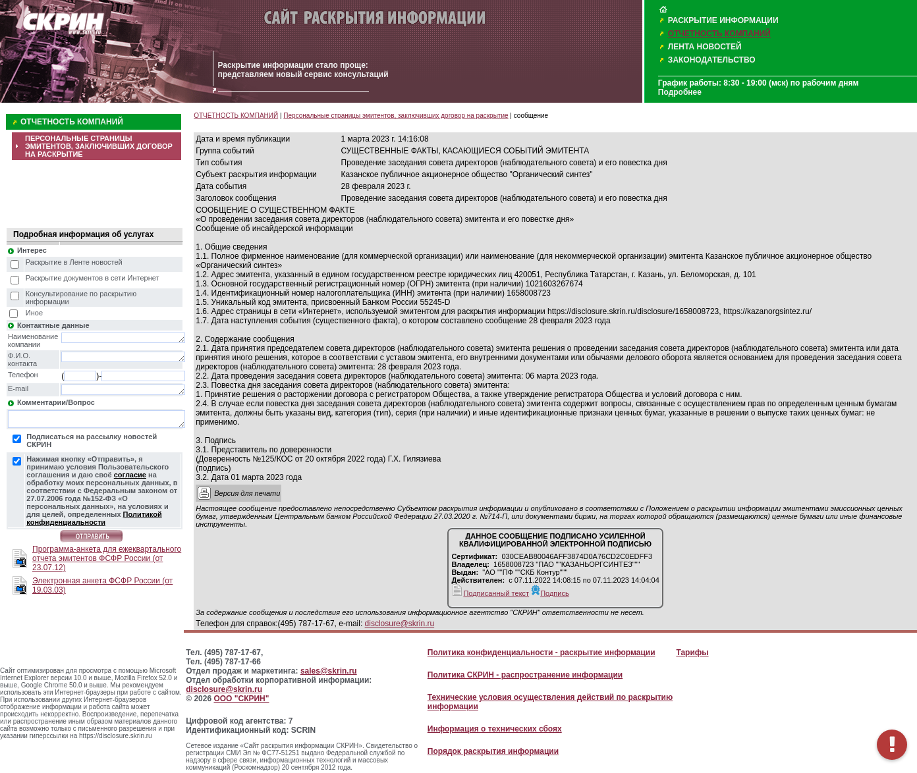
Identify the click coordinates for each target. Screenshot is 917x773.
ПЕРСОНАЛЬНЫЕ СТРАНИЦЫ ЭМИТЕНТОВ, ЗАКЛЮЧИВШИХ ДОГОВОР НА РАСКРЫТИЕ (99, 146)
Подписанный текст (490, 593)
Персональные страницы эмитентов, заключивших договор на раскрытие (395, 115)
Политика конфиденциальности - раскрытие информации (541, 652)
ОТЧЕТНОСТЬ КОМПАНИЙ (719, 33)
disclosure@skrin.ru (400, 623)
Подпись (550, 593)
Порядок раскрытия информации (493, 751)
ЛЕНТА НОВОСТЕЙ (705, 46)
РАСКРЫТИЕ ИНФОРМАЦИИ (723, 20)
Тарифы (692, 652)
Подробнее (680, 92)
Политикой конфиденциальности (93, 518)
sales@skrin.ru (328, 671)
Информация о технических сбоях (495, 728)
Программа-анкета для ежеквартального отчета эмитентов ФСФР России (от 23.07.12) (106, 558)
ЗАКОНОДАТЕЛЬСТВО (712, 60)
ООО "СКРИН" (241, 698)
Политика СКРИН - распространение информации (525, 675)
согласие (130, 475)
